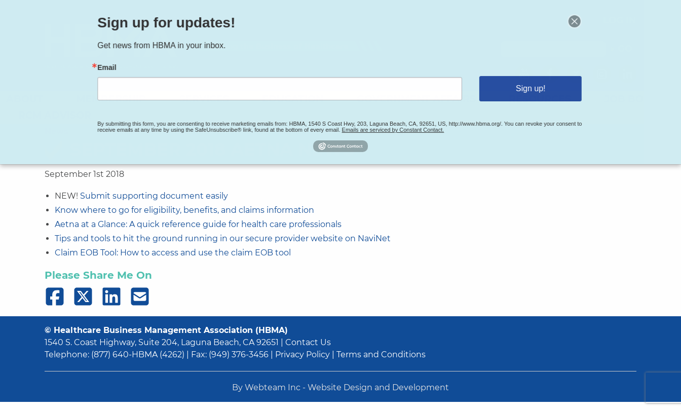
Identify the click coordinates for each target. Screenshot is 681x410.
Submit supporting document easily (154, 196)
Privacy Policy (302, 354)
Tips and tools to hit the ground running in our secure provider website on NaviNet (223, 238)
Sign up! (506, 88)
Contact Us (308, 342)
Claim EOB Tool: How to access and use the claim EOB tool (173, 252)
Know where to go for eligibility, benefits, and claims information (184, 210)
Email (136, 69)
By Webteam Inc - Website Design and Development (340, 387)
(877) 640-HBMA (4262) (137, 354)
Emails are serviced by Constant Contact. (386, 123)
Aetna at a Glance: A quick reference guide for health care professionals (198, 224)
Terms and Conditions (381, 354)
